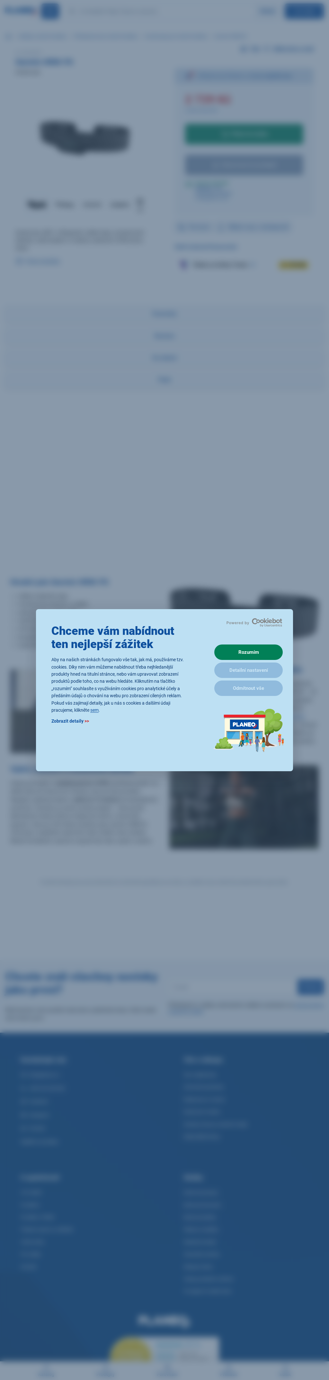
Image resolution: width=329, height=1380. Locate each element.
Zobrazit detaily (70, 721)
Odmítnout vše (248, 688)
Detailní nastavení (248, 670)
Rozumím (248, 652)
